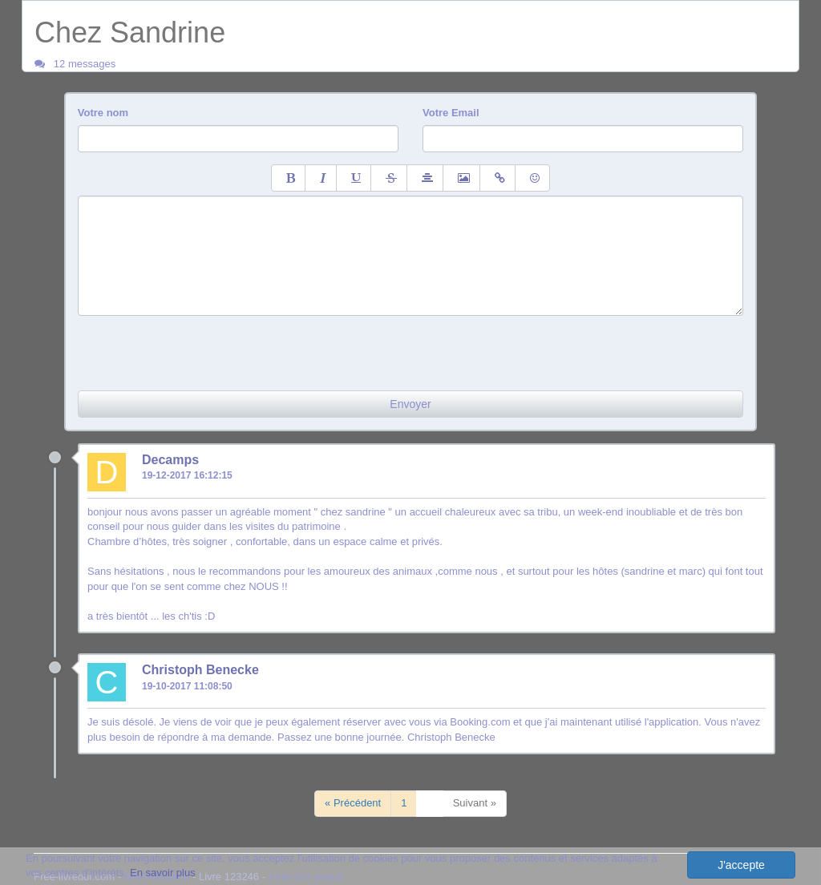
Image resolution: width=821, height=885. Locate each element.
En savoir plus (163, 873)
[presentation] (200, 347)
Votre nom (103, 113)
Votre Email (451, 113)
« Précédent (353, 803)
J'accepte (741, 865)
